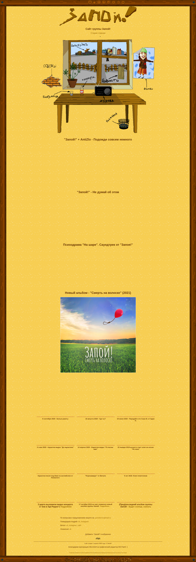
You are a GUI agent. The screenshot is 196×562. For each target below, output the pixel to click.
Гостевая (124, 552)
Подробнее (66, 507)
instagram (85, 522)
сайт (79, 525)
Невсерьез (110, 552)
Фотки (92, 552)
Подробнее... (105, 506)
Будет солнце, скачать (140, 507)
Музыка (97, 552)
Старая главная (98, 33)
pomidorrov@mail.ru (103, 518)
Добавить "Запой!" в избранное (98, 534)
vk (79, 522)
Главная (71, 552)
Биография (85, 552)
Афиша (103, 552)
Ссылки (117, 552)
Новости (78, 552)
